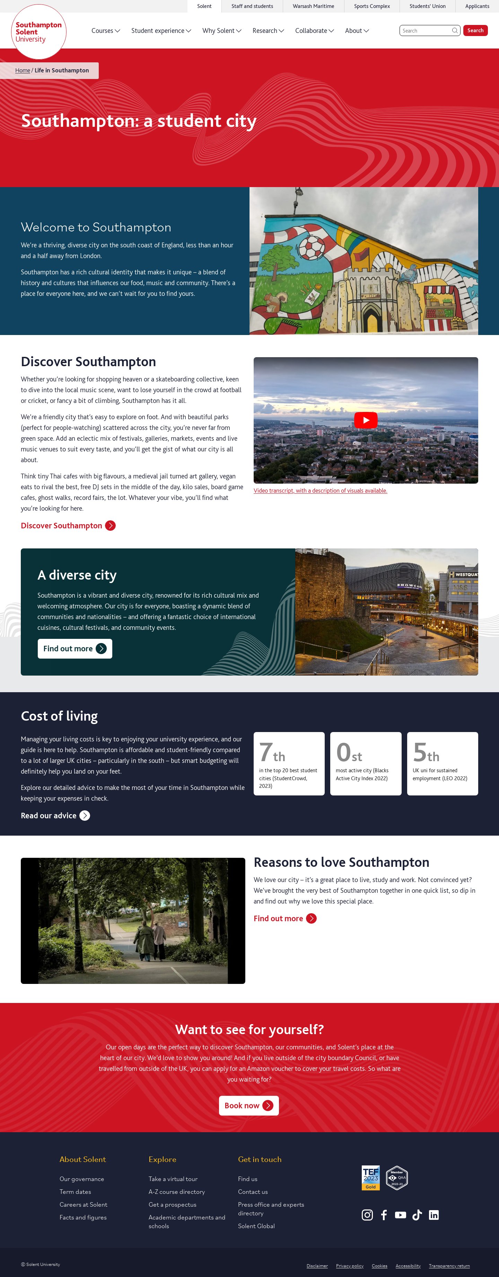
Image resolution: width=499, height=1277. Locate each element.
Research (268, 32)
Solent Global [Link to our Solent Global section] (256, 1225)
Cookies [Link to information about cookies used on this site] (379, 1265)
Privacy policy (350, 1265)
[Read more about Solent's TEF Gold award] (371, 1179)
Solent (204, 6)
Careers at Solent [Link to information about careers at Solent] (83, 1203)
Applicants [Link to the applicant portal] (477, 6)
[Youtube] (400, 1218)
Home (22, 70)
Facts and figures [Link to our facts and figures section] (83, 1216)
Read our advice (55, 815)
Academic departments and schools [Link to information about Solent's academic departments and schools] (187, 1221)
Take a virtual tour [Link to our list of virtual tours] (173, 1178)
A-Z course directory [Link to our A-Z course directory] (177, 1191)
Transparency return (449, 1265)
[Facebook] (383, 1218)
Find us (247, 1178)
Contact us (253, 1191)
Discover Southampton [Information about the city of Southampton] (68, 525)
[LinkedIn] (433, 1218)
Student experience (161, 32)
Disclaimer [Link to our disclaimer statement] (317, 1265)
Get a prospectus (172, 1203)
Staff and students (252, 6)
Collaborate (314, 32)
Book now (249, 1105)
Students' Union (428, 6)
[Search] (430, 30)
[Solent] (39, 32)
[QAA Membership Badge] (397, 1179)
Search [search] (475, 30)
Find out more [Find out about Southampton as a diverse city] (75, 648)
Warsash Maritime (313, 6)
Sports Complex (372, 6)
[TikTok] (417, 1218)
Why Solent (222, 32)
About (357, 32)
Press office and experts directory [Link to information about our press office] (271, 1208)
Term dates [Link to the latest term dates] (75, 1191)
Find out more (285, 918)
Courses (105, 32)
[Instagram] (367, 1218)
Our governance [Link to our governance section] (82, 1178)
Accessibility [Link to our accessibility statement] (408, 1265)
